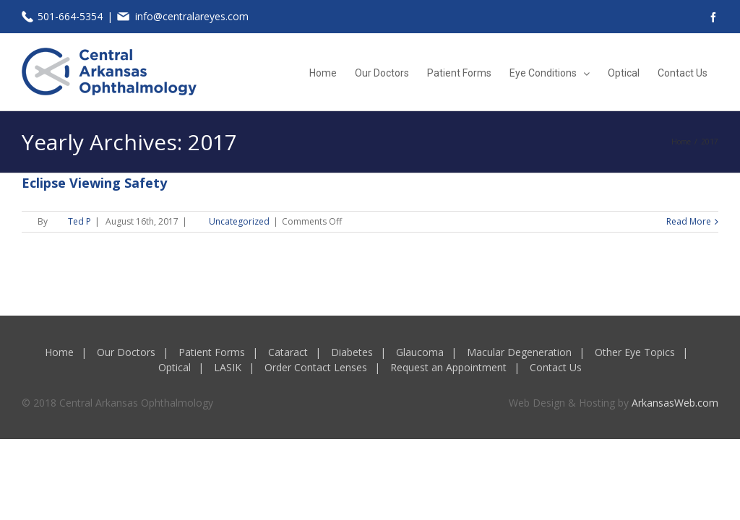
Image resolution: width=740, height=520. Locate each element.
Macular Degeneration (519, 352)
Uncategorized (239, 221)
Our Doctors (126, 352)
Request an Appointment (448, 367)
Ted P (79, 221)
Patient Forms (211, 352)
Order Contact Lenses (315, 367)
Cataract (288, 352)
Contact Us (556, 367)
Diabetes (352, 352)
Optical (174, 367)
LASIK (227, 367)
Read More (688, 221)
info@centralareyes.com (192, 16)
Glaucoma (420, 352)
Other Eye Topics (635, 352)
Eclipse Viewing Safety (94, 182)
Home (59, 352)
